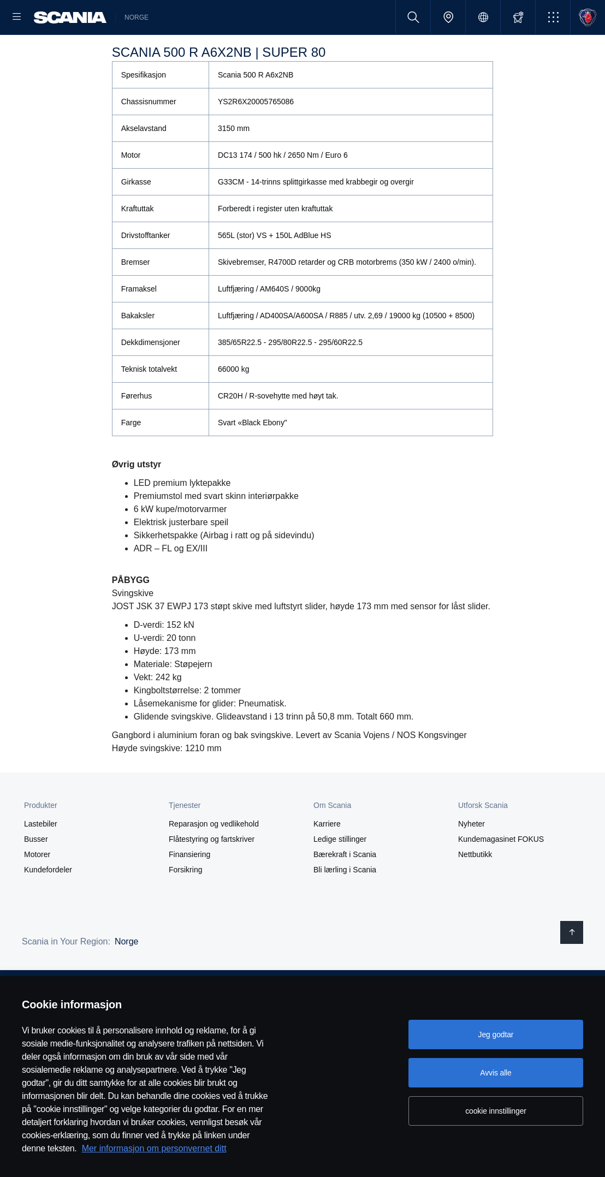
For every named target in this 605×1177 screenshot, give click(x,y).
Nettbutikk (475, 889)
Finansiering (189, 889)
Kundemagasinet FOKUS (501, 874)
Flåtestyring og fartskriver (211, 874)
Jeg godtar (496, 1034)
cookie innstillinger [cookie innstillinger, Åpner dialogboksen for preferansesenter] (495, 1111)
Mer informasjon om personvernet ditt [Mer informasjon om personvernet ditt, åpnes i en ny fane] (154, 1148)
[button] (553, 17)
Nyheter (471, 858)
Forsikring (185, 904)
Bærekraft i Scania (344, 889)
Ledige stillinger (339, 874)
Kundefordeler (48, 904)
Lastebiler (40, 858)
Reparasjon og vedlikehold (214, 858)
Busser (36, 874)
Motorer (37, 889)
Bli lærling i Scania (344, 904)
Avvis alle (495, 1072)
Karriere (327, 858)
